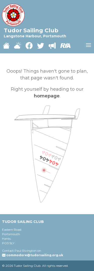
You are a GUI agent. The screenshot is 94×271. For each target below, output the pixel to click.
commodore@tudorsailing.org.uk (34, 255)
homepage (47, 96)
